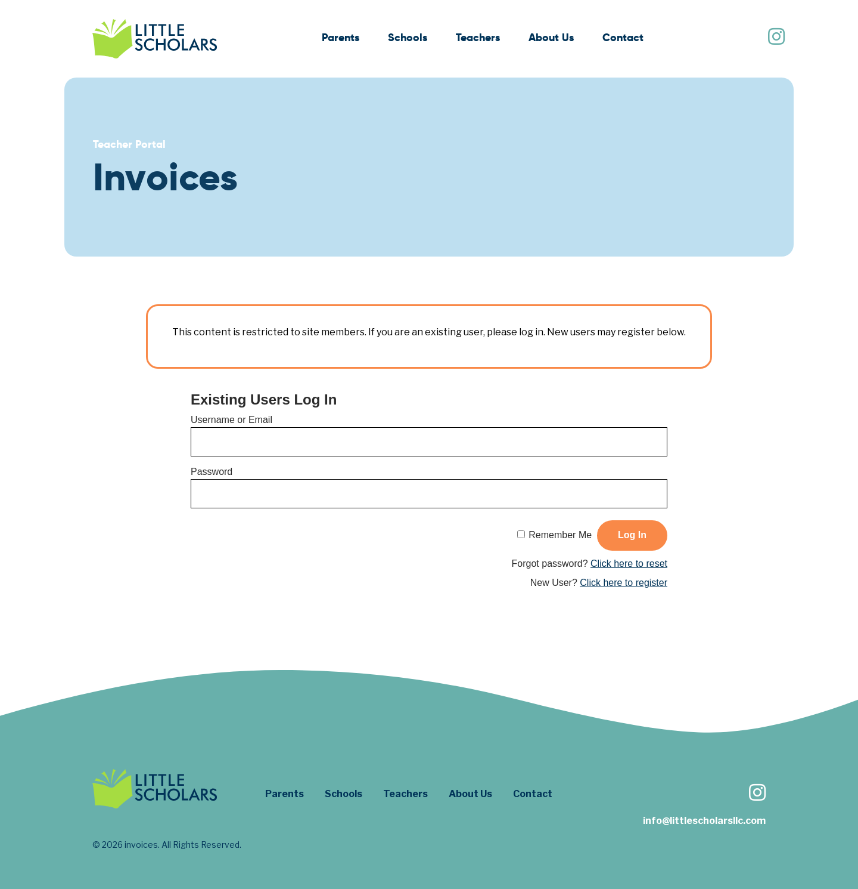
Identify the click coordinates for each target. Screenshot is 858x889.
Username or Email (231, 420)
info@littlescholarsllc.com (704, 820)
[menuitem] (340, 39)
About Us (551, 37)
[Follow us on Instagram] (776, 37)
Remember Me (560, 535)
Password (211, 472)
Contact (623, 37)
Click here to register (623, 583)
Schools (407, 37)
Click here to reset (628, 563)
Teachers (478, 37)
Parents (340, 37)
